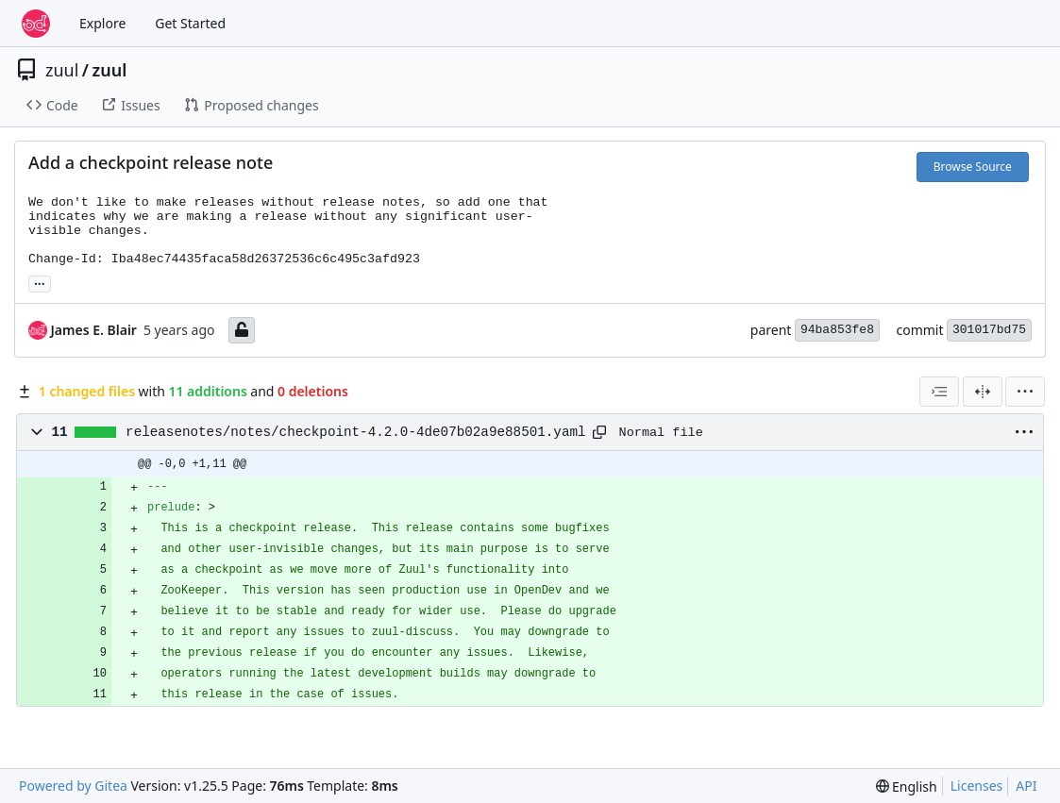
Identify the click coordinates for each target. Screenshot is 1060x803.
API (1026, 786)
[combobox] (939, 391)
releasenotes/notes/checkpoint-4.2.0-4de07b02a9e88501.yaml (355, 432)
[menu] (1025, 391)
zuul (61, 69)
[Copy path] (599, 432)
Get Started (190, 23)
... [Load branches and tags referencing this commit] (39, 282)
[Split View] (982, 391)
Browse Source (973, 167)
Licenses (977, 786)
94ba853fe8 (837, 330)
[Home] (35, 24)
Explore (102, 23)
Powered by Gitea (73, 786)
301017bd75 (989, 330)
